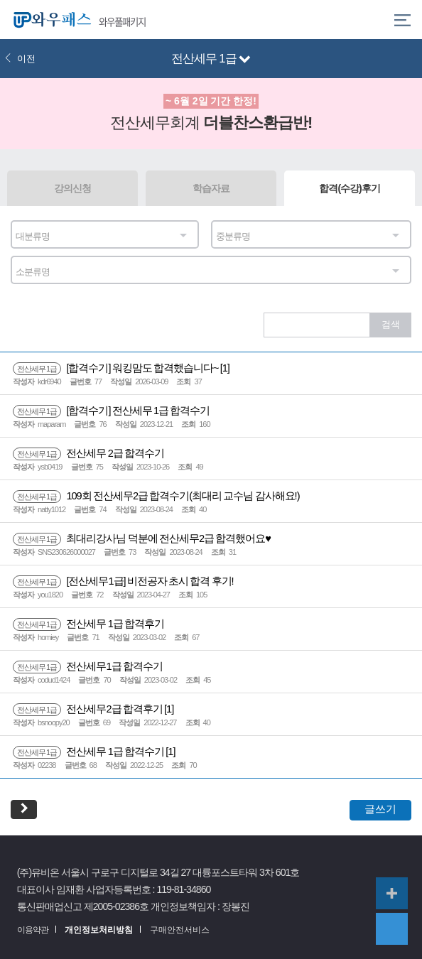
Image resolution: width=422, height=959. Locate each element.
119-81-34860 (183, 889)
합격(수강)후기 (349, 188)
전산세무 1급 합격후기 (88, 623)
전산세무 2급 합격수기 (88, 453)
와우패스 (49, 19)
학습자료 (211, 188)
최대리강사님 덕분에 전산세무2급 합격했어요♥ (142, 538)
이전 (20, 58)
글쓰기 (380, 809)
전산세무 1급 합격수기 (89, 751)
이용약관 (32, 930)
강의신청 (72, 188)
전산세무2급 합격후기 (88, 709)
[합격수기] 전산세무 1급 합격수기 (111, 410)
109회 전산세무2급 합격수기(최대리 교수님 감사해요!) (156, 496)
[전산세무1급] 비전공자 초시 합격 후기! (123, 581)
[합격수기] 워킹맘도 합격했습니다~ (116, 368)
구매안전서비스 (180, 930)
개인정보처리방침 (99, 930)
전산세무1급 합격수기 (88, 666)
